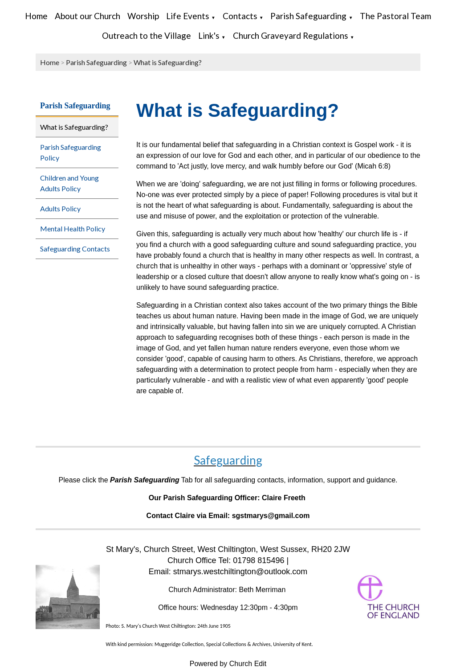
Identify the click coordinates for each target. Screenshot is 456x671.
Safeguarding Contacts (75, 248)
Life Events (187, 16)
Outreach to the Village (146, 35)
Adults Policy (60, 208)
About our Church (87, 16)
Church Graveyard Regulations (290, 35)
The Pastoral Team (395, 16)
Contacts (240, 16)
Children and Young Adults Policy (69, 183)
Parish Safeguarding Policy (70, 152)
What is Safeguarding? (168, 62)
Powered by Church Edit (228, 663)
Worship (143, 16)
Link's (209, 35)
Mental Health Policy (72, 228)
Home (36, 16)
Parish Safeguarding (308, 16)
